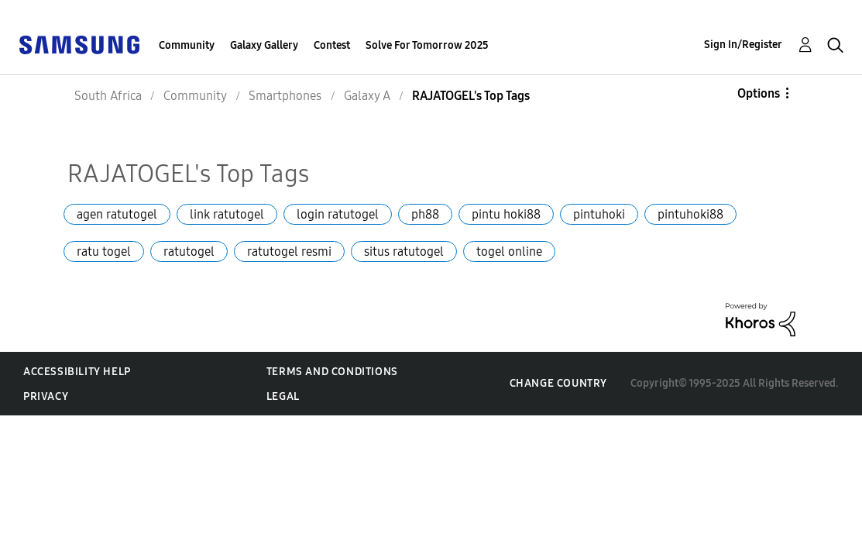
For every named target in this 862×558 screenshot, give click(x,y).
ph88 (425, 214)
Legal (283, 396)
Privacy (45, 396)
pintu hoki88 (506, 214)
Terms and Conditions (332, 371)
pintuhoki (599, 214)
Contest (332, 45)
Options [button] (758, 93)
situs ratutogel (404, 251)
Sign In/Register (743, 44)
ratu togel (104, 251)
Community (187, 45)
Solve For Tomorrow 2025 (427, 45)
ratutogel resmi (289, 251)
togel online (509, 251)
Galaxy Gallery (264, 45)
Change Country (558, 383)
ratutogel (189, 251)
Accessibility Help (77, 371)
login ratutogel (338, 214)
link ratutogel (227, 214)
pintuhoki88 (690, 214)
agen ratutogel (117, 214)
